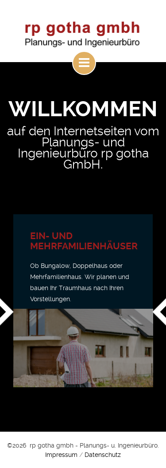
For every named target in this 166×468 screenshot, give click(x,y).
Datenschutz (103, 454)
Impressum (61, 454)
